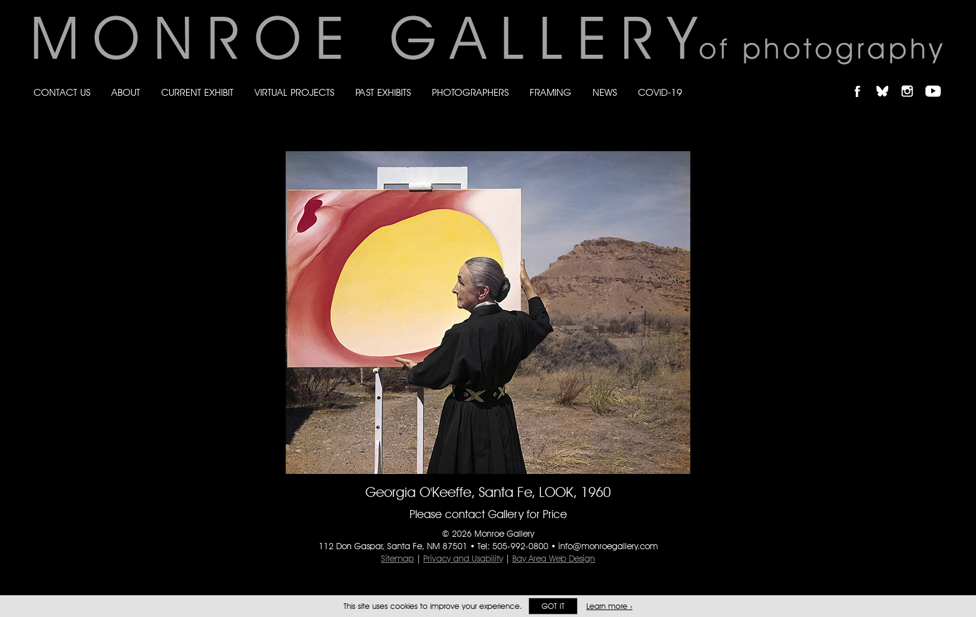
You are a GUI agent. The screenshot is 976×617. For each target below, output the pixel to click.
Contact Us (62, 92)
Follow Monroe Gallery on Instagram (912, 80)
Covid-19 (660, 92)
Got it (553, 606)
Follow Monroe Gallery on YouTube (937, 80)
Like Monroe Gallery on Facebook (863, 80)
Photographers (470, 92)
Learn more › (609, 606)
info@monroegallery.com (608, 546)
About (125, 92)
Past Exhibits (383, 92)
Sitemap (397, 559)
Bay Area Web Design (553, 559)
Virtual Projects (294, 92)
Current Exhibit (197, 92)
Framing (550, 92)
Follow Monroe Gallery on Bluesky (888, 80)
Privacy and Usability (463, 559)
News (605, 92)
